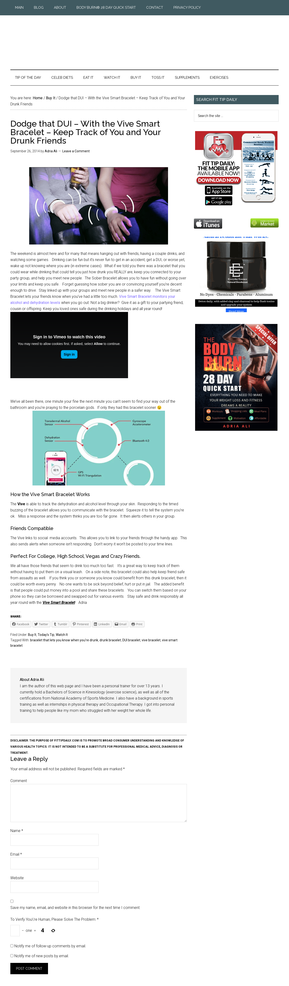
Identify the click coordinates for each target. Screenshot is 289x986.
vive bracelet (151, 640)
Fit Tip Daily (144, 38)
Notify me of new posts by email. (41, 956)
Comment (18, 781)
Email (16, 854)
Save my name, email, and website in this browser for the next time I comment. (75, 907)
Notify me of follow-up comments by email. (50, 946)
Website (17, 878)
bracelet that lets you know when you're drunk (64, 640)
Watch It (62, 635)
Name (16, 831)
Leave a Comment (76, 151)
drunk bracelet (110, 640)
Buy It (32, 635)
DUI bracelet (131, 640)
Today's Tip (46, 635)
